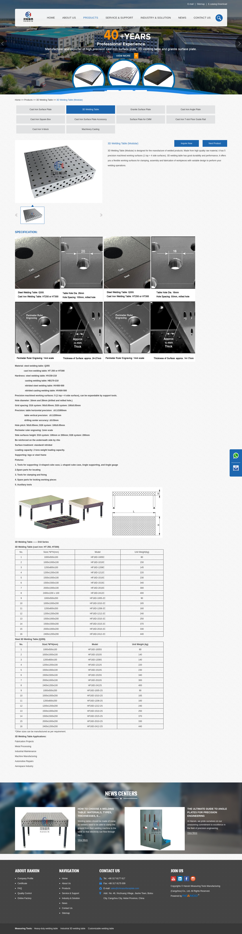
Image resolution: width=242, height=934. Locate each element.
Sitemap (201, 4)
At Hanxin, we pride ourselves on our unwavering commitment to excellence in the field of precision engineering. (206, 824)
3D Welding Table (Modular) (70, 100)
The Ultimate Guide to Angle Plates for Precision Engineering (207, 812)
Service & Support (119, 17)
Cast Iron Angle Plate (191, 109)
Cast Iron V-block (41, 129)
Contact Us (202, 17)
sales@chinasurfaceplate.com (125, 888)
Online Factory (24, 898)
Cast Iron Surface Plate (40, 109)
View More (83, 840)
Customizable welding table (101, 928)
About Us (69, 17)
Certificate (22, 883)
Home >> (19, 100)
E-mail (191, 4)
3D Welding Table (44, 100)
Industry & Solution (156, 17)
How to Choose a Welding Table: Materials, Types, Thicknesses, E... (96, 812)
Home (51, 17)
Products (90, 17)
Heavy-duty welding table (46, 928)
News (182, 17)
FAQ (20, 888)
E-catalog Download (217, 4)
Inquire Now (186, 143)
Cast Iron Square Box (40, 119)
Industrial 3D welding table (72, 928)
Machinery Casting (90, 129)
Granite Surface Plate (140, 109)
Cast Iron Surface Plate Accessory (90, 119)
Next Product (215, 143)
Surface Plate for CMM (140, 119)
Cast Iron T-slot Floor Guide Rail (191, 119)
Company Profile (25, 878)
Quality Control (25, 893)
